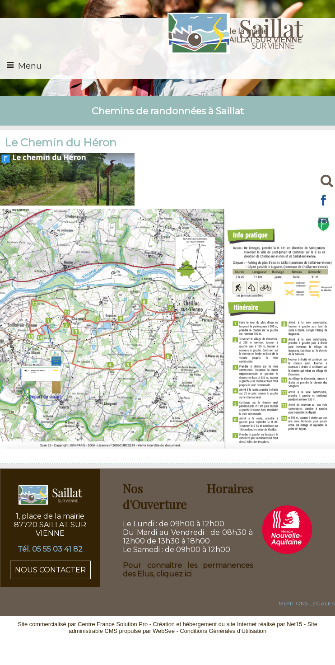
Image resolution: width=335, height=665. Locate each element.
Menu (30, 66)
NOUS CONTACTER (50, 570)
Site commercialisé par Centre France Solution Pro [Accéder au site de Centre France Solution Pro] (83, 624)
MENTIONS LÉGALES (307, 603)
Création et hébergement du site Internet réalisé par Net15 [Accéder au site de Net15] (227, 624)
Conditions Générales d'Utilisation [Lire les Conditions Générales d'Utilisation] (223, 631)
